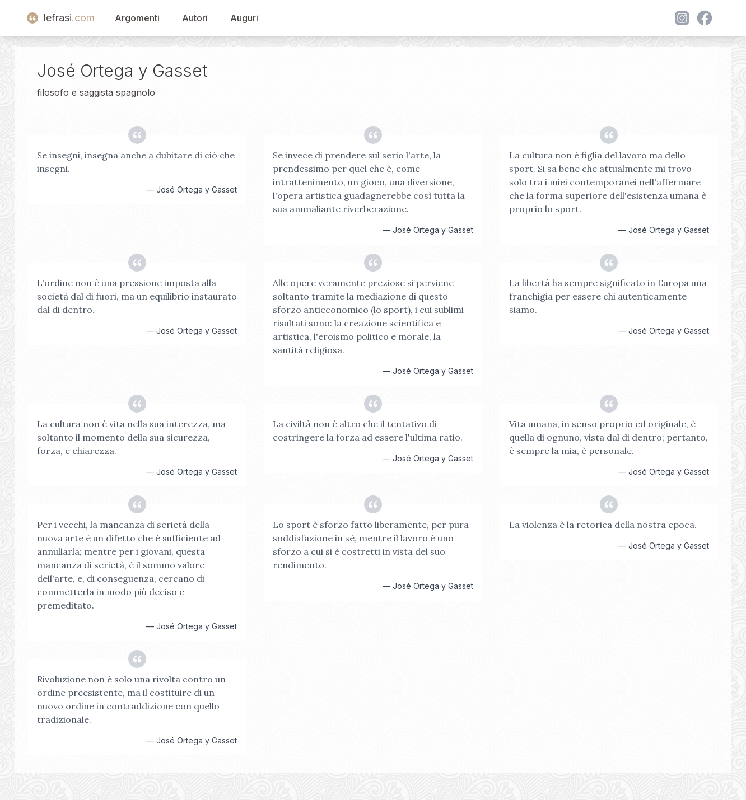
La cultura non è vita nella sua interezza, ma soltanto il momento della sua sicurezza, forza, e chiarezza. (131, 437)
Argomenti (137, 18)
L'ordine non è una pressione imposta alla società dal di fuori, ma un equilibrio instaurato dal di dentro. (137, 296)
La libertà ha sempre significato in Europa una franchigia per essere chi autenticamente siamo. (608, 296)
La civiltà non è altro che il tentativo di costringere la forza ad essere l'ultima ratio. (368, 430)
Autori (195, 18)
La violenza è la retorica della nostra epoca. (603, 524)
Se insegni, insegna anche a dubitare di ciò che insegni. (136, 161)
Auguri (244, 18)
